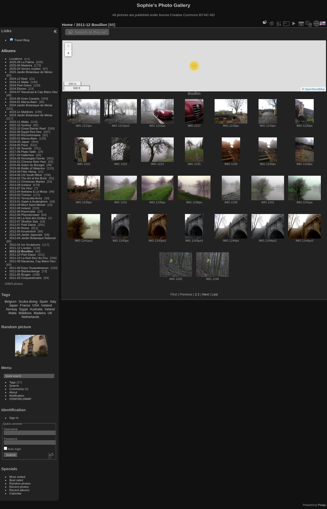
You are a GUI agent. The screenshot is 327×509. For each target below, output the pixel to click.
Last (215, 294)
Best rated (16, 480)
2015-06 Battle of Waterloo (27, 168)
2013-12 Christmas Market (27, 181)
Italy (53, 301)
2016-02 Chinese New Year (27, 161)
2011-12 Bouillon (21, 251)
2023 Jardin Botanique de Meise (31, 115)
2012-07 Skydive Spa (23, 221)
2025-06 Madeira (20, 65)
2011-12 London (20, 248)
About (13, 392)
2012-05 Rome (19, 228)
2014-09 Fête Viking (22, 171)
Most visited (17, 476)
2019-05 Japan (19, 141)
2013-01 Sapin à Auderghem (28, 201)
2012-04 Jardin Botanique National (32, 238)
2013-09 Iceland (20, 184)
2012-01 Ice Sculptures (24, 244)
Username (11, 429)
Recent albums (19, 490)
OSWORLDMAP (20, 398)
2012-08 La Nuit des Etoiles (27, 218)
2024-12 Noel (18, 78)
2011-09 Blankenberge (24, 271)
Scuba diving (28, 301)
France (25, 305)
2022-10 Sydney (20, 125)
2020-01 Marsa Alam (23, 138)
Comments (16, 388)
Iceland (46, 305)
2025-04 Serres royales (25, 68)
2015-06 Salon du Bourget (26, 165)
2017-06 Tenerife (20, 148)
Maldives (25, 313)
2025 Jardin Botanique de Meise (31, 72)
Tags (12, 382)
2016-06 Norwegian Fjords (27, 158)
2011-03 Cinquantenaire (25, 277)
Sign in (14, 417)
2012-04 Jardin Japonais (25, 234)
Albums (8, 51)
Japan (13, 305)
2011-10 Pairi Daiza (22, 254)
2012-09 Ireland (19, 208)
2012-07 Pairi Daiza (22, 224)
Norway (11, 309)
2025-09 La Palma (21, 62)
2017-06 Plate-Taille (22, 151)
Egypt (23, 309)
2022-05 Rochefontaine (25, 135)
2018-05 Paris (18, 145)
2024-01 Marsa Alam (23, 101)
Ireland (50, 309)
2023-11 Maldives (21, 111)
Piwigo (322, 504)
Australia (36, 309)
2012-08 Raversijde (22, 211)
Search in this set (91, 32)
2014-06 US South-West (25, 174)
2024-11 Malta (19, 82)
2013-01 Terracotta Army (25, 198)
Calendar (15, 493)
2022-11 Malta (19, 121)
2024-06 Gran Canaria (24, 98)
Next (205, 294)
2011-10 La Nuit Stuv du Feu (28, 257)
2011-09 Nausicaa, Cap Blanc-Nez (32, 261)
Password (10, 438)
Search (14, 385)
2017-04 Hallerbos (21, 155)
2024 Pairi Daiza (20, 85)
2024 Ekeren (18, 88)
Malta (12, 313)
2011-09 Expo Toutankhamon (29, 267)
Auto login (12, 449)
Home (67, 24)
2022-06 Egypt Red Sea (25, 131)
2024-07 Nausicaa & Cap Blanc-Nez (33, 91)
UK (50, 313)
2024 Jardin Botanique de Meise (31, 105)
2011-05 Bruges (20, 274)
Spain (44, 301)
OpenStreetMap (315, 89)
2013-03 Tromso (20, 194)
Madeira (39, 313)
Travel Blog (21, 40)
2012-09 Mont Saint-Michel (27, 204)
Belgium (10, 301)
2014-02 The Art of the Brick (28, 178)
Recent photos (19, 486)
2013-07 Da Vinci (20, 188)
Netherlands (30, 317)
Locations (15, 58)
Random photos (20, 483)
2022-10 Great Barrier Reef (27, 128)
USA (35, 305)
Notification (16, 395)
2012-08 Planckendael (24, 214)
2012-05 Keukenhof (22, 231)
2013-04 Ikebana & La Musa (28, 191)
